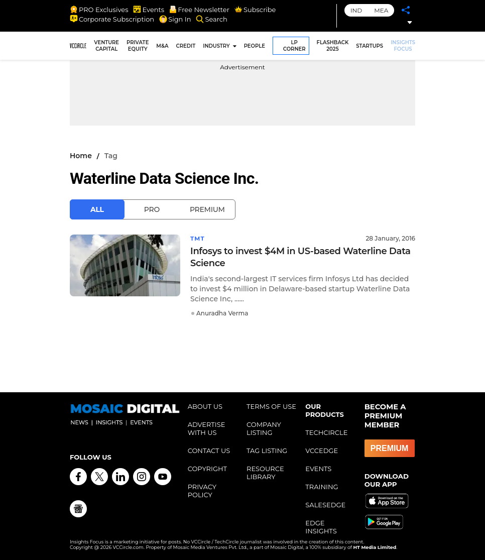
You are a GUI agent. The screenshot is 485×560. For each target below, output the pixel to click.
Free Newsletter (199, 10)
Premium (207, 209)
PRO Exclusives (99, 10)
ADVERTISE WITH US (206, 428)
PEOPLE (254, 46)
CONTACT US (209, 450)
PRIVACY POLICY (202, 491)
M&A (162, 46)
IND (356, 10)
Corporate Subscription (112, 19)
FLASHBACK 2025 (333, 45)
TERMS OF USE (271, 406)
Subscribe (255, 10)
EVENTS (318, 469)
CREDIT (186, 46)
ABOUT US (205, 406)
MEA (381, 10)
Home (81, 155)
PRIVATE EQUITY (138, 45)
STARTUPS (369, 46)
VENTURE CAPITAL (106, 45)
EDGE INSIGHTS (320, 527)
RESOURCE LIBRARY (265, 473)
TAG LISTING (267, 450)
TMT (197, 238)
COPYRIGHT (207, 469)
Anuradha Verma (222, 313)
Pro (152, 209)
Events (148, 10)
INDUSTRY (216, 46)
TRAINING (321, 487)
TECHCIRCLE (326, 432)
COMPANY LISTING (264, 428)
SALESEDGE (325, 505)
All (97, 209)
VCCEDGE (321, 450)
